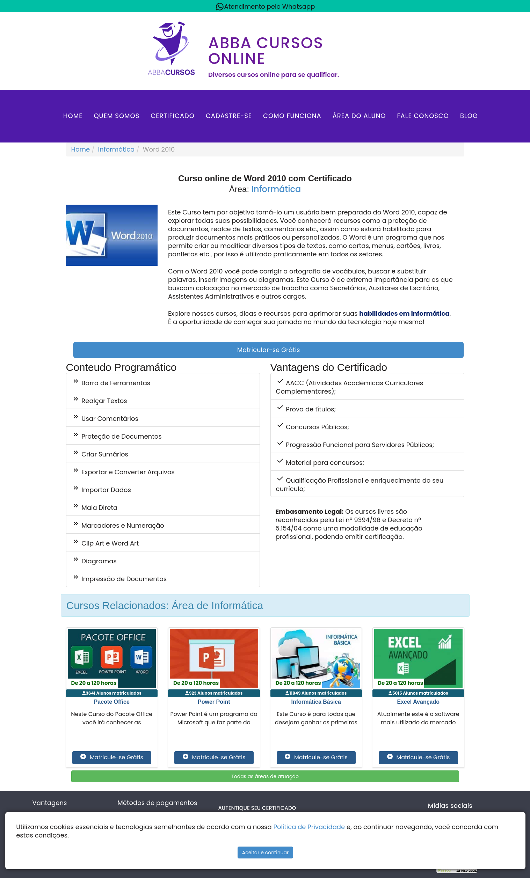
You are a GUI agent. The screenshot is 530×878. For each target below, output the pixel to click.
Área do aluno (359, 116)
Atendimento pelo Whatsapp (265, 6)
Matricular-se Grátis (268, 349)
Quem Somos (116, 116)
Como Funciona (292, 116)
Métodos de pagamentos (157, 802)
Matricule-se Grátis (111, 757)
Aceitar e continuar (265, 852)
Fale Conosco (423, 116)
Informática (116, 149)
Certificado (173, 116)
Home (72, 116)
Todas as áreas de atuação (265, 776)
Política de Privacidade (309, 826)
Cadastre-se (229, 116)
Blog (469, 116)
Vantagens (49, 802)
